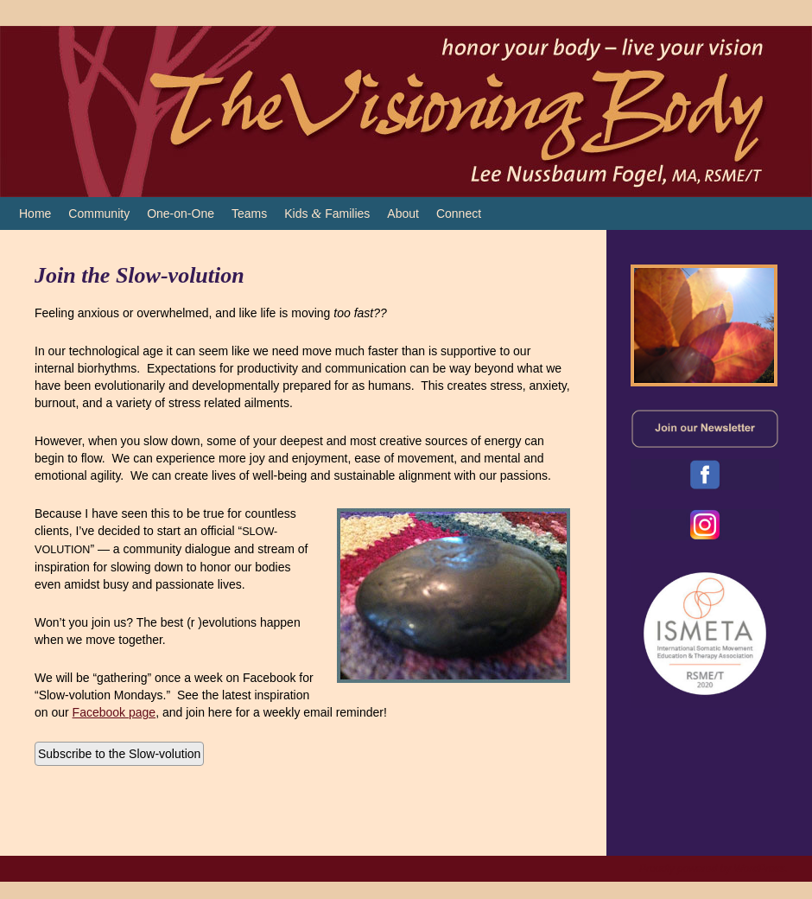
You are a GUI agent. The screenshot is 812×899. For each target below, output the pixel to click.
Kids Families (327, 213)
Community (99, 213)
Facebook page (114, 712)
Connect (458, 213)
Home (35, 213)
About (403, 213)
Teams (249, 213)
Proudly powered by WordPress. (713, 869)
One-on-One (180, 213)
